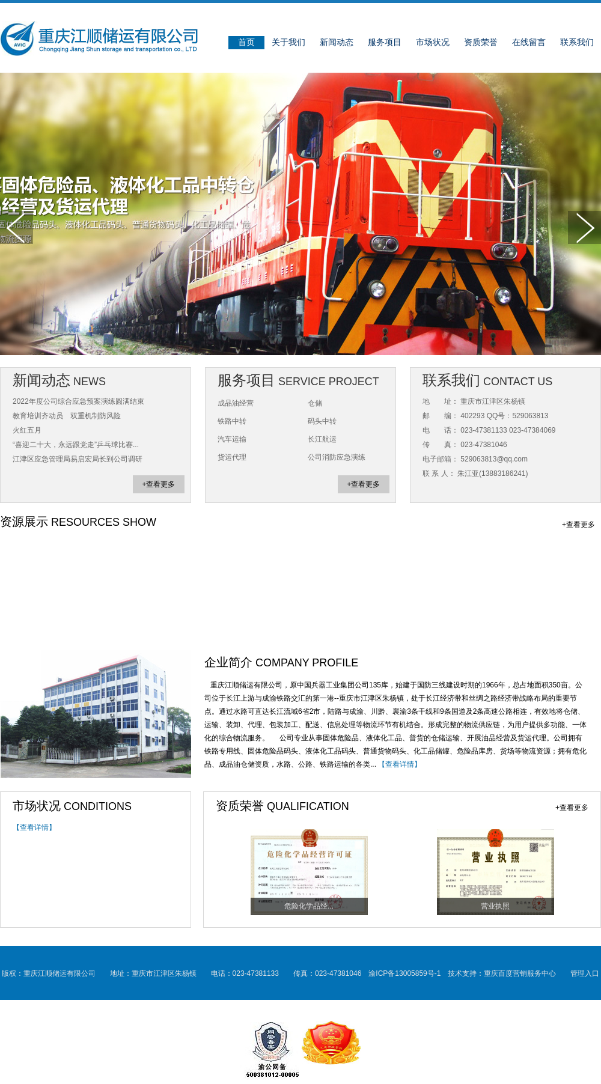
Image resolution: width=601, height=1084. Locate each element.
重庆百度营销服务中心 (520, 973)
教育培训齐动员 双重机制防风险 (67, 416)
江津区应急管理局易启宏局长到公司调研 (77, 459)
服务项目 (384, 42)
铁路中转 (232, 421)
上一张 (16, 227)
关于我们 (288, 42)
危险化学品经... (309, 906)
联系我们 (577, 42)
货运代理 (232, 457)
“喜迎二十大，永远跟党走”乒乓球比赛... (76, 444)
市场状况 (433, 42)
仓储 (315, 403)
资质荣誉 (481, 42)
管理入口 (584, 973)
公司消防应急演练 (336, 457)
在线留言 (529, 42)
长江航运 (322, 439)
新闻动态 (336, 42)
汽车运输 (232, 439)
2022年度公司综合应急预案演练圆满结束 (78, 401)
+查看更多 (158, 484)
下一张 (584, 227)
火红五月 (27, 430)
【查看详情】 (399, 764)
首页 (246, 42)
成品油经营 (236, 403)
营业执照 (495, 906)
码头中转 (322, 421)
